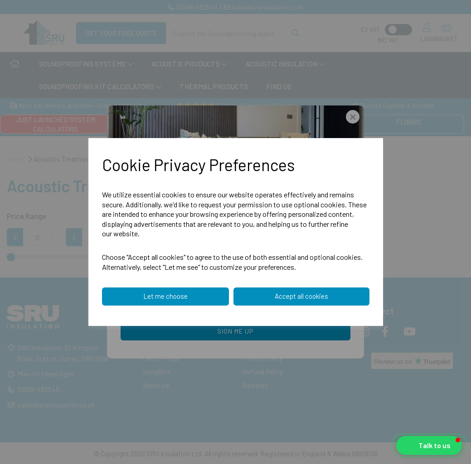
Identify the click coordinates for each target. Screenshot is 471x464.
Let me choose (165, 296)
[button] (429, 445)
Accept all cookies (301, 296)
